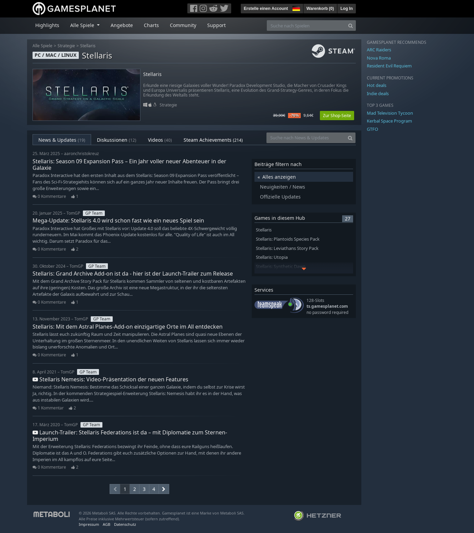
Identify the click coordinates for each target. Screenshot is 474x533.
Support (216, 25)
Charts (151, 25)
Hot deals (376, 85)
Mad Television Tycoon (390, 113)
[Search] (350, 25)
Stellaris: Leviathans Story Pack (287, 248)
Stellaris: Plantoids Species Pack (288, 239)
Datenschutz (125, 524)
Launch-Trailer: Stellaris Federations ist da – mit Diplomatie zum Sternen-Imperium (130, 436)
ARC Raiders (379, 50)
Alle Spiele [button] (83, 25)
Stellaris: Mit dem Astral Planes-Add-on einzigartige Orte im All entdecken (128, 326)
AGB (106, 524)
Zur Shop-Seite (337, 115)
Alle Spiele (42, 45)
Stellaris (88, 45)
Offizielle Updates (280, 196)
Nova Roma (379, 58)
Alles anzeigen (279, 177)
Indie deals (378, 93)
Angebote (122, 25)
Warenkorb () (320, 8)
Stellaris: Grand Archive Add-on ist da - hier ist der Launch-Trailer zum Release (133, 273)
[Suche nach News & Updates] (305, 137)
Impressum (89, 524)
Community (183, 25)
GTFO (372, 129)
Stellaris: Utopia (272, 257)
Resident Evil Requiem (389, 66)
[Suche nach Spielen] (306, 25)
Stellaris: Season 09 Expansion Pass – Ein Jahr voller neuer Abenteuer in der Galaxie (129, 164)
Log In (346, 8)
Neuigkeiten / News (282, 186)
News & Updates (61, 140)
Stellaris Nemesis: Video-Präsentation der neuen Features (110, 379)
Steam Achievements (213, 140)
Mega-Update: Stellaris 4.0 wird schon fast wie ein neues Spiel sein (118, 220)
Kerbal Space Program (389, 121)
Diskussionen (116, 140)
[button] (295, 7)
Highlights (47, 25)
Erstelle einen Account (266, 8)
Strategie (66, 45)
